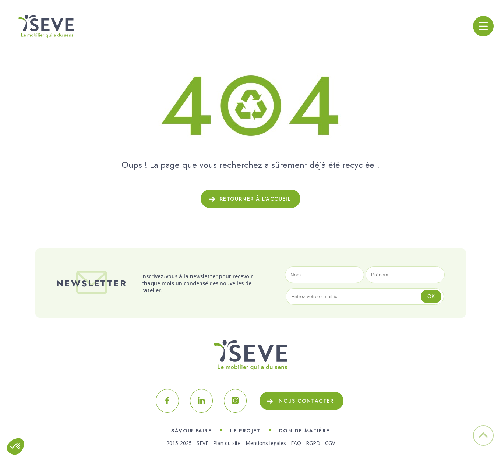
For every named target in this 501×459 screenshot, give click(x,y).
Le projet (245, 430)
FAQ (296, 442)
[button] (15, 446)
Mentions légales (266, 442)
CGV (330, 442)
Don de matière (304, 430)
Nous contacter (306, 401)
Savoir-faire (191, 430)
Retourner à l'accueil (255, 198)
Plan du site (227, 442)
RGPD (313, 442)
